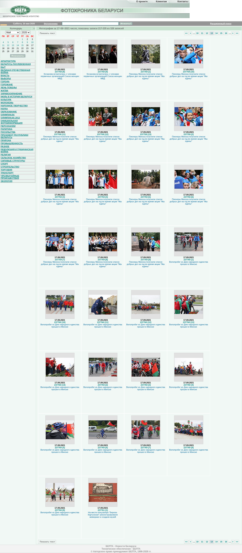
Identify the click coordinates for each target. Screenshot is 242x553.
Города (5, 81)
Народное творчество (14, 106)
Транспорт (7, 173)
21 (18, 48)
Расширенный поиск (220, 23)
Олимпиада (8, 115)
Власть (5, 75)
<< (186, 33)
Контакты (183, 1)
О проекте (142, 1)
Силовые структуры (13, 161)
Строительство (10, 167)
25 (3, 51)
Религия (6, 155)
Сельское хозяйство (13, 158)
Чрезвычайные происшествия (10, 177)
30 (27, 51)
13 (13, 45)
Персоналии (8, 126)
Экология (6, 181)
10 (32, 42)
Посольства (8, 132)
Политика (6, 129)
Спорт (4, 164)
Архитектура (8, 61)
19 (8, 48)
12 (8, 45)
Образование (9, 112)
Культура (6, 99)
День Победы (9, 87)
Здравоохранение (11, 93)
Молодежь (7, 103)
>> (237, 33)
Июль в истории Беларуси (16, 96)
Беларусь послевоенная (16, 64)
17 (32, 45)
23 (27, 48)
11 (3, 45)
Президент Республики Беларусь (14, 136)
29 (22, 51)
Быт (3, 67)
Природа (6, 140)
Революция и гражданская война (17, 150)
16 (27, 45)
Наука (4, 109)
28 (18, 51)
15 (22, 45)
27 (13, 51)
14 (18, 45)
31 (32, 51)
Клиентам (161, 1)
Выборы (6, 78)
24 (32, 48)
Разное (5, 146)
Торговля (6, 170)
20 (13, 48)
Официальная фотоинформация (11, 122)
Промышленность (12, 143)
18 (3, 48)
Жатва (4, 90)
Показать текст (47, 33)
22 (22, 48)
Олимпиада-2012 (10, 118)
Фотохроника (50, 23)
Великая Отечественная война (15, 71)
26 (8, 51)
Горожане (7, 84)
